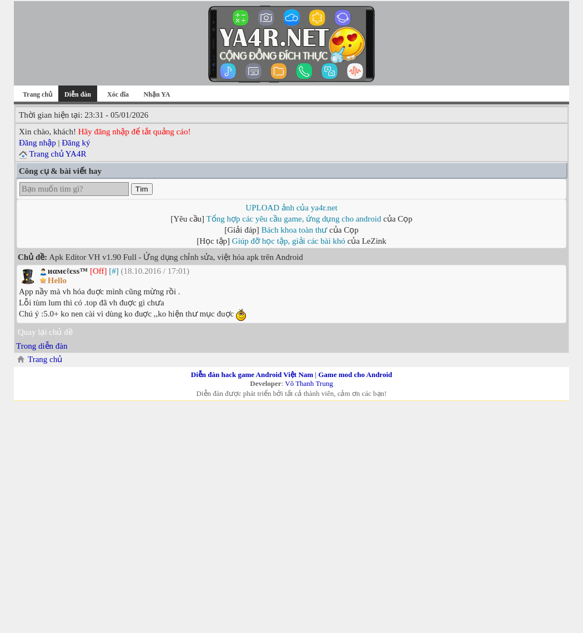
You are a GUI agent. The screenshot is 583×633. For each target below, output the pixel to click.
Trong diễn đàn (41, 345)
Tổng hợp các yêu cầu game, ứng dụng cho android (294, 218)
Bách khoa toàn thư (295, 229)
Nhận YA (157, 94)
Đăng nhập (37, 142)
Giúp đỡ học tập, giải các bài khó (288, 241)
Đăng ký (76, 142)
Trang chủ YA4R (57, 153)
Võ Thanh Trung (309, 383)
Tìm (141, 189)
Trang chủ (37, 94)
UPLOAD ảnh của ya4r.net (291, 207)
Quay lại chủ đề (45, 332)
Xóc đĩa (118, 94)
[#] (114, 271)
